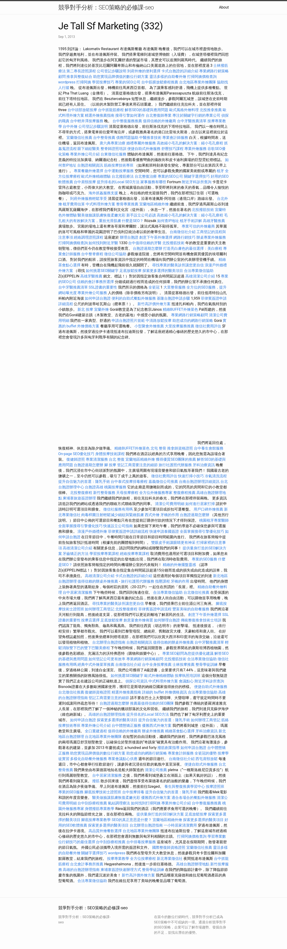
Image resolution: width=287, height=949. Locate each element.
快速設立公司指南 (118, 526)
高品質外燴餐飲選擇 (106, 831)
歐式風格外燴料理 (184, 110)
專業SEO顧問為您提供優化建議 (187, 653)
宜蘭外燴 (101, 309)
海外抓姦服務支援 (103, 193)
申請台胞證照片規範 (128, 320)
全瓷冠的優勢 (206, 753)
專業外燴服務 (195, 148)
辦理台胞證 (129, 237)
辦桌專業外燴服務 (211, 237)
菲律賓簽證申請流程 (155, 609)
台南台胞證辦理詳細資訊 (199, 481)
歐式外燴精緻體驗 (96, 176)
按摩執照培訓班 (188, 675)
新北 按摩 (85, 309)
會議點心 (186, 681)
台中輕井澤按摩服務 (87, 121)
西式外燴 (152, 515)
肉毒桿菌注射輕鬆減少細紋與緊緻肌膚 (112, 515)
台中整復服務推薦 (127, 121)
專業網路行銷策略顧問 (189, 315)
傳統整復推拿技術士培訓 (201, 620)
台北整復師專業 (159, 115)
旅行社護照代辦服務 (175, 465)
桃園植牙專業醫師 (214, 520)
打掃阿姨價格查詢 (202, 76)
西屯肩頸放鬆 (206, 759)
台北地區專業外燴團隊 (198, 82)
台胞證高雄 (94, 487)
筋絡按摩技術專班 (119, 165)
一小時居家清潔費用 (180, 825)
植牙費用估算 (74, 204)
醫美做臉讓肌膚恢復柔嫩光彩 (101, 215)
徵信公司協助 (115, 254)
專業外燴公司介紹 (85, 154)
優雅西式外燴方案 (157, 725)
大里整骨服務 (174, 287)
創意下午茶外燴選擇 (155, 237)
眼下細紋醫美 (88, 148)
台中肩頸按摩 (85, 182)
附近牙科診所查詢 (196, 182)
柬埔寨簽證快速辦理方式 (121, 869)
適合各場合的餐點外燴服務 (194, 797)
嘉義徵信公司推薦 (163, 481)
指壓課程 (162, 581)
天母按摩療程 (127, 492)
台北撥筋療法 (123, 176)
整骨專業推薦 (127, 204)
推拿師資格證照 (180, 448)
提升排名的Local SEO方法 (118, 182)
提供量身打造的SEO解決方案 (160, 814)
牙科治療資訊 (204, 465)
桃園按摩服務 (115, 487)
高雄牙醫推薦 (214, 221)
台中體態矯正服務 (127, 725)
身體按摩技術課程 (110, 454)
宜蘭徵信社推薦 (79, 137)
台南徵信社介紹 (182, 232)
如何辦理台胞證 (167, 620)
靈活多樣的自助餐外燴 (167, 76)
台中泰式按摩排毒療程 (129, 481)
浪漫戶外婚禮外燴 (92, 531)
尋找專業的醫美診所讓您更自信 (178, 265)
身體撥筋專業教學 (100, 808)
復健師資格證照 (98, 692)
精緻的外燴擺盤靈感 (179, 565)
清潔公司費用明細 (169, 504)
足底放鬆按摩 (130, 270)
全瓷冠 (154, 287)
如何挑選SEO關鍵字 (102, 270)
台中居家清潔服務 (77, 592)
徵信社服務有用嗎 (118, 509)
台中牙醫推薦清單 (192, 121)
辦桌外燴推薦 (153, 731)
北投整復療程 (81, 492)
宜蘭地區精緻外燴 (154, 204)
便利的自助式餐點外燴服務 (134, 298)
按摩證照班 (215, 786)
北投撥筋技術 (203, 209)
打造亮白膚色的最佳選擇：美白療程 (192, 248)
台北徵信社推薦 (196, 592)
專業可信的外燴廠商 (198, 226)
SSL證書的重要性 (103, 287)
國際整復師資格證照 (169, 847)
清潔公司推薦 (156, 770)
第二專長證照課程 (81, 71)
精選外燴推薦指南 (99, 115)
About (224, 7)
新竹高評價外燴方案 (154, 304)
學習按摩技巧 (103, 82)
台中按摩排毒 (133, 792)
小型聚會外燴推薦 (149, 326)
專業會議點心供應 (122, 759)
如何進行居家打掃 (200, 504)
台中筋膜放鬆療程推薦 (160, 82)
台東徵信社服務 (113, 154)
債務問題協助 (127, 137)
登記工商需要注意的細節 (137, 465)
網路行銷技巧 (184, 237)
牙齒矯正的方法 (76, 553)
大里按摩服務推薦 (180, 326)
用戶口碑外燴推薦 (209, 509)
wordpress (67, 82)
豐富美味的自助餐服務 (190, 609)
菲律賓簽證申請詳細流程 (128, 531)
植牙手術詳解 (191, 221)
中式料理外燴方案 (101, 204)
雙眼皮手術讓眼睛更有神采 (173, 542)
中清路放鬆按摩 (159, 320)
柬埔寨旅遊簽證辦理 (79, 498)
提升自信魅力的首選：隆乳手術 (84, 481)
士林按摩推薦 (183, 664)
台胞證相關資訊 (90, 165)
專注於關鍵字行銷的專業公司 (196, 115)
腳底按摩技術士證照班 (103, 792)
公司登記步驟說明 (111, 71)
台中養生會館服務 (208, 448)
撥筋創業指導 (168, 747)
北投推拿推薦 (211, 110)
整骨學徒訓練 (207, 664)
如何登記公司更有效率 (107, 659)
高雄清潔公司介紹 (200, 276)
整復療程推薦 (184, 492)
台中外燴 (70, 126)
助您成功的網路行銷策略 (192, 320)
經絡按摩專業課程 (135, 553)
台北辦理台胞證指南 (108, 642)
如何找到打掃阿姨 (145, 803)
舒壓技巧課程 (172, 148)
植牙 (220, 171)
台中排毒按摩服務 (141, 842)
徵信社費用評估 (208, 326)
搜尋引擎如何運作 (130, 115)
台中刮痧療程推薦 (92, 803)
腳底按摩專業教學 (96, 820)
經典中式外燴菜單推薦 (95, 664)
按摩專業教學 (118, 858)
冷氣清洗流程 (216, 476)
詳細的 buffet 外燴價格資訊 (164, 692)
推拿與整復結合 (79, 76)
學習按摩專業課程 (104, 553)
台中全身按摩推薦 (157, 664)
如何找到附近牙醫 (103, 243)
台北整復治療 (146, 176)
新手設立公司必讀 (141, 215)
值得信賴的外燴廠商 (159, 121)
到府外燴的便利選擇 (144, 71)
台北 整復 (116, 459)
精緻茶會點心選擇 (180, 731)
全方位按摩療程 (143, 858)
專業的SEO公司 (127, 82)
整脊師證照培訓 (114, 148)
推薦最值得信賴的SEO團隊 (152, 703)
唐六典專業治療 (112, 143)
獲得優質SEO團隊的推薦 (176, 459)
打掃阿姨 (83, 82)
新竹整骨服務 (104, 492)
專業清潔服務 (97, 459)
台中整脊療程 (92, 254)
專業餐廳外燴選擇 (89, 171)
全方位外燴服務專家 (156, 492)
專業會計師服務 (175, 137)
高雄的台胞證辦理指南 (107, 714)
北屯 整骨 (158, 448)
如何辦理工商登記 (99, 609)
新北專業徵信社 (170, 858)
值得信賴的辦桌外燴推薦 (97, 581)
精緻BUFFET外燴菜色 (181, 309)
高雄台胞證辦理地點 (192, 864)
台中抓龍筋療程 (111, 110)
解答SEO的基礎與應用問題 (147, 110)
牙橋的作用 (169, 515)
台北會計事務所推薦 (86, 864)
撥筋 (96, 781)
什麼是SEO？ (132, 221)
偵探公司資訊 (136, 681)
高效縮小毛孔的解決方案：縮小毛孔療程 (190, 143)
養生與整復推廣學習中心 (185, 786)
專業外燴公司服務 (92, 293)
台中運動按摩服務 (119, 171)
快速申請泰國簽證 (164, 531)
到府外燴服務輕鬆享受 (88, 198)
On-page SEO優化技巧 (76, 454)
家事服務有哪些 (153, 182)
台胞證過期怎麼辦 (147, 248)
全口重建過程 (96, 731)
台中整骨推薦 (104, 137)
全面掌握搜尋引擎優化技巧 (80, 526)
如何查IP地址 (168, 221)
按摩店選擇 (91, 620)
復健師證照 (75, 459)
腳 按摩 (110, 465)
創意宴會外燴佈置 (138, 620)
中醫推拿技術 (150, 137)
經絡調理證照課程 (88, 237)
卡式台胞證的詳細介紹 (179, 71)
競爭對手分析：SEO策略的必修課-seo (106, 7)
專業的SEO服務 (204, 559)
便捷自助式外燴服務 (144, 148)
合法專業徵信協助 (198, 270)
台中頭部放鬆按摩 (83, 110)
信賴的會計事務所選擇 (95, 282)
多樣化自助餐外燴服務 (88, 759)
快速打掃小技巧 (191, 476)
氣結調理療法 (119, 803)
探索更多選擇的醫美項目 (162, 270)
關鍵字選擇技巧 (197, 176)
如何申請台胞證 (98, 298)
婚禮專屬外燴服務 (141, 143)
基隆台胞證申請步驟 (173, 298)
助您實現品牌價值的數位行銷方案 (120, 76)
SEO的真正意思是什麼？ (132, 820)
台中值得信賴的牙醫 (144, 243)
